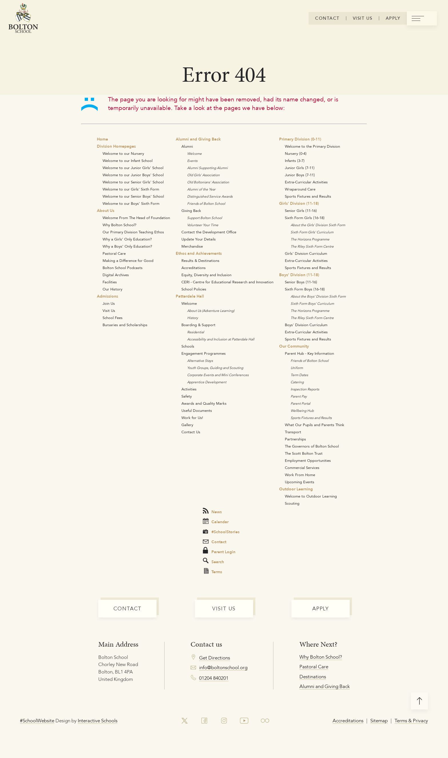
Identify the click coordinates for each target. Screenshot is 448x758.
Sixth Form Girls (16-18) (305, 217)
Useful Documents (196, 410)
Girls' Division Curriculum (306, 253)
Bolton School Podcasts (123, 267)
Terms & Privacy (411, 720)
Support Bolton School (204, 217)
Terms (213, 571)
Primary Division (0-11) (300, 139)
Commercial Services (302, 467)
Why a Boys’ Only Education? (127, 246)
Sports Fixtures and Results (308, 196)
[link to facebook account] (204, 721)
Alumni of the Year (201, 189)
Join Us (109, 303)
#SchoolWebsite (37, 720)
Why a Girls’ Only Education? (127, 239)
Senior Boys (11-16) (301, 282)
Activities (189, 389)
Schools (187, 346)
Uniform (297, 367)
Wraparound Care (300, 189)
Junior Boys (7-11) (300, 175)
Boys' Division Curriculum (306, 325)
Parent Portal (300, 403)
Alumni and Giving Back (198, 139)
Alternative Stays (200, 360)
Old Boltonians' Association (208, 182)
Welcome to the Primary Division (312, 146)
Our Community (294, 346)
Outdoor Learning (296, 489)
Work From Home (300, 475)
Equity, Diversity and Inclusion (206, 275)
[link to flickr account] (265, 721)
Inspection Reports (305, 389)
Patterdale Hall (190, 296)
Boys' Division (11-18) (299, 275)
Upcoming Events (299, 482)
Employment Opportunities (308, 460)
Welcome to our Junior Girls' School (133, 168)
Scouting (292, 503)
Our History (112, 289)
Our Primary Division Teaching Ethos (133, 232)
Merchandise (192, 246)
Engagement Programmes (203, 353)
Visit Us (109, 310)
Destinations (312, 676)
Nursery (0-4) (296, 153)
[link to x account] (184, 721)
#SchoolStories (221, 532)
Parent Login (219, 551)
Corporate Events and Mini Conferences (218, 375)
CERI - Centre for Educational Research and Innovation (227, 282)
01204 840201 (214, 678)
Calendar (216, 521)
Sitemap (379, 720)
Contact (214, 542)
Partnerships (295, 439)
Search (213, 561)
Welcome (194, 153)
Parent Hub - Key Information (309, 353)
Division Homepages (116, 146)
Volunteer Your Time (202, 225)
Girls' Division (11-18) (299, 203)
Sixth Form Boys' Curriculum (312, 303)
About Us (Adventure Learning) (210, 310)
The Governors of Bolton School (312, 446)
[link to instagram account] (224, 721)
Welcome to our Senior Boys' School (133, 196)
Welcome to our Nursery (123, 153)
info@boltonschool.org (223, 667)
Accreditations (193, 267)
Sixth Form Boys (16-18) (305, 289)
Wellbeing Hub (302, 410)
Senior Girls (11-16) (301, 210)
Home (102, 139)
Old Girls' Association (203, 175)
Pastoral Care (114, 253)
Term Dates (299, 375)
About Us (105, 210)
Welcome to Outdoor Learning (311, 496)
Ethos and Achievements (199, 253)
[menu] (422, 18)
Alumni (187, 146)
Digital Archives (116, 275)
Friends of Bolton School (206, 203)
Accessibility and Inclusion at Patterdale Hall (220, 339)
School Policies (193, 289)
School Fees (113, 317)
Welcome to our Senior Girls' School (133, 182)
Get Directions (214, 658)
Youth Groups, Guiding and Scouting (215, 367)
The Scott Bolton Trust (304, 453)
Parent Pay (299, 396)
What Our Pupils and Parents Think (314, 425)
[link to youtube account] (244, 721)
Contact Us (190, 432)
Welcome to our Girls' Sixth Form (131, 189)
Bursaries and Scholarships (125, 325)
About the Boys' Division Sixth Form (318, 296)
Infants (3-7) (295, 160)
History (192, 317)
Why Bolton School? (119, 225)
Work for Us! (192, 417)
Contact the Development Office (208, 232)
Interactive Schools (97, 720)
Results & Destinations (200, 260)
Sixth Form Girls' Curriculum (312, 232)
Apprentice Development (206, 382)
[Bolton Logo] (23, 18)
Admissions (107, 296)
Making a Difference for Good (128, 260)
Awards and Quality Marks (204, 403)
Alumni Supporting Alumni (207, 168)
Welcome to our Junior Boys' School (133, 175)
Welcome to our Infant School (128, 160)
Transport (293, 432)
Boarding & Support (198, 325)
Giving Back (191, 210)
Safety (186, 396)
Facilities (110, 282)
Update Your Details (198, 239)
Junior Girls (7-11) (300, 168)
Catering (297, 382)
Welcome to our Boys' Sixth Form (131, 203)
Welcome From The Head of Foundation (136, 217)
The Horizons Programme (310, 239)
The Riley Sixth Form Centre (312, 246)
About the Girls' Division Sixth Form (318, 225)
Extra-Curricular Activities (306, 182)
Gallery (187, 425)
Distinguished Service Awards (210, 196)
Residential (195, 332)
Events (192, 160)
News (212, 511)
